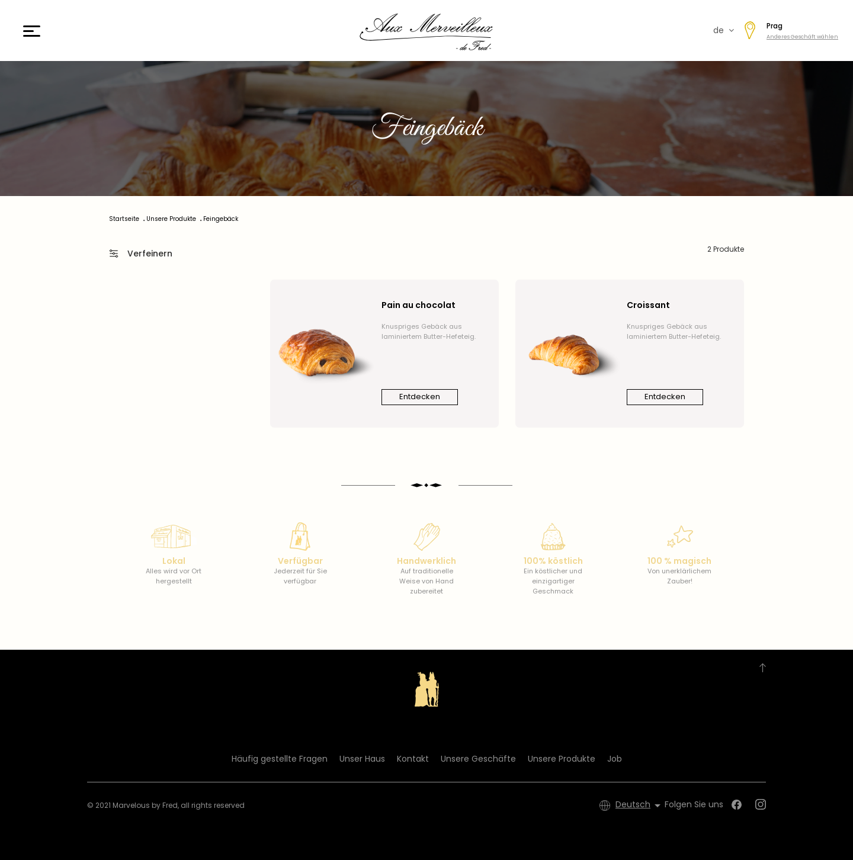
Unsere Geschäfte (478, 759)
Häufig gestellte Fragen (280, 759)
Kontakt (413, 759)
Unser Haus (362, 759)
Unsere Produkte (561, 759)
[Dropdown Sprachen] (640, 805)
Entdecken (419, 396)
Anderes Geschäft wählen (802, 36)
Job (614, 759)
